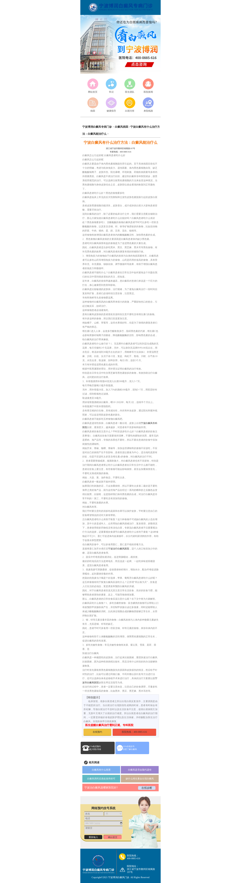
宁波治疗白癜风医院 (118, 548)
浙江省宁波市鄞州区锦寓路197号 (120, 148)
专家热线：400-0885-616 (120, 152)
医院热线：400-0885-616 (134, 732)
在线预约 (97, 732)
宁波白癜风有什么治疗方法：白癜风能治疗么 (120, 142)
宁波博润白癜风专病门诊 (97, 126)
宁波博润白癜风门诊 (118, 877)
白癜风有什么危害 (101, 770)
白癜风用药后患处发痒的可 (101, 778)
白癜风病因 (121, 126)
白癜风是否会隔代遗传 (139, 770)
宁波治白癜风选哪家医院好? (101, 787)
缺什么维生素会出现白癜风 (140, 778)
